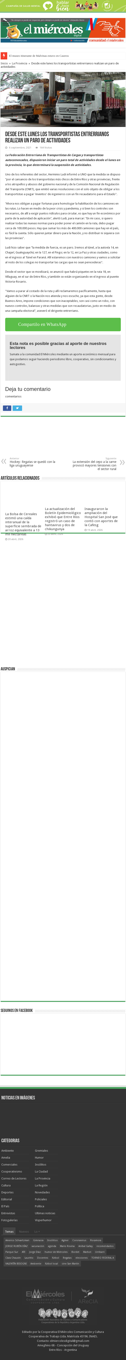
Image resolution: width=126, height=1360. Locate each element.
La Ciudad (41, 1171)
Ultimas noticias (45, 1213)
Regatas (67, 1257)
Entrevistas (8, 1213)
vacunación (38, 1246)
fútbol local (51, 1263)
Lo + (37, 1231)
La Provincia (19, 63)
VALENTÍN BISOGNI (16, 1263)
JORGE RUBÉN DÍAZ (16, 1246)
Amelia (5, 1157)
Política (39, 1206)
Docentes (42, 1257)
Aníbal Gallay (85, 1246)
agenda (52, 1246)
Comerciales (9, 1164)
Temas (9, 1231)
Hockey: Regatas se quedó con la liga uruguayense (33, 462)
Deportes (7, 1192)
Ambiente (7, 1150)
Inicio (4, 63)
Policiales (41, 1199)
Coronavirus (79, 1240)
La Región (41, 1185)
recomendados (105, 1246)
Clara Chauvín (13, 1257)
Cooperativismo (11, 1171)
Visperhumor (43, 1220)
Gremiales (41, 1150)
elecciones (82, 1257)
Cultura (6, 1185)
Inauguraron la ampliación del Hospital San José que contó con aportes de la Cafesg (101, 517)
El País (5, 1206)
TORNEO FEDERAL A (103, 1257)
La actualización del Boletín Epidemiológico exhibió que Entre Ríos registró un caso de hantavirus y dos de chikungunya (63, 519)
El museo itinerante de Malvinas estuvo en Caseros (39, 55)
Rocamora (95, 1240)
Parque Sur (11, 1252)
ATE (23, 1252)
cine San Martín (70, 1263)
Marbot (87, 1252)
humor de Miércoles (56, 1252)
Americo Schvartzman (17, 1240)
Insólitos (40, 1164)
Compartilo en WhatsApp (42, 324)
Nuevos (24, 1231)
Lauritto (29, 1257)
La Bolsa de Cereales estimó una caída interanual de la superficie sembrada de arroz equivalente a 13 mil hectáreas (23, 524)
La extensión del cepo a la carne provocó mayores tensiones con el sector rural (93, 464)
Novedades (42, 1192)
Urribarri (100, 1252)
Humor (39, 1157)
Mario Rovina (67, 1246)
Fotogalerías (9, 1220)
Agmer (65, 1240)
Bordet (75, 1252)
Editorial (6, 1199)
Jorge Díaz (35, 1252)
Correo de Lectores (13, 1178)
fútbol (55, 1257)
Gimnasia (38, 1240)
